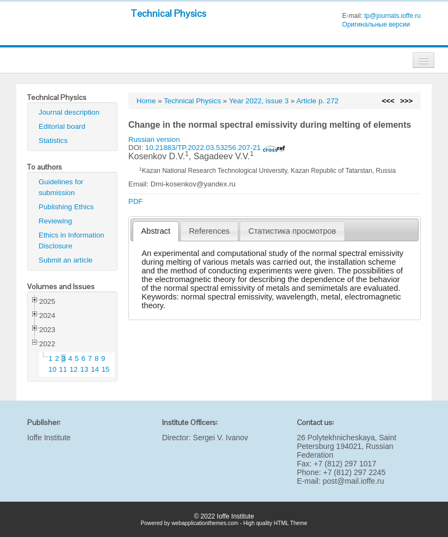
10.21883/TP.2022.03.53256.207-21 (215, 147)
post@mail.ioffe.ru (353, 481)
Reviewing (55, 221)
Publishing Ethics (66, 207)
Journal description (69, 112)
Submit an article (65, 260)
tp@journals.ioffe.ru (392, 16)
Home (146, 101)
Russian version (154, 139)
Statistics (53, 140)
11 (63, 369)
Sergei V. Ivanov (220, 437)
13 (84, 369)
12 (74, 369)
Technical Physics (168, 13)
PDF (135, 201)
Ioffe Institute (49, 437)
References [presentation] (209, 231)
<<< (388, 101)
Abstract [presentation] (156, 231)
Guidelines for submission (61, 187)
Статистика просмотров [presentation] (292, 231)
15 (106, 369)
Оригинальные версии (376, 24)
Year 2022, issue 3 (259, 101)
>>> (406, 101)
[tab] (156, 231)
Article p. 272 (317, 101)
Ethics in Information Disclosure (71, 240)
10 (52, 369)
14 (95, 369)
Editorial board (62, 126)
